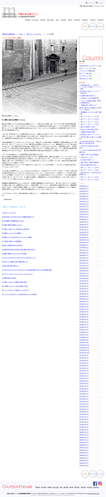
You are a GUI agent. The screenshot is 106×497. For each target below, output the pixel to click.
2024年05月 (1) (83, 222)
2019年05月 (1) (83, 317)
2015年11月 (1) (83, 386)
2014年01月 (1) (83, 409)
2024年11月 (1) (83, 217)
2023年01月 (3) (83, 242)
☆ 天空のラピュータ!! (86, 157)
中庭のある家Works (8, 34)
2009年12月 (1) (83, 432)
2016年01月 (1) (83, 383)
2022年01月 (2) (83, 263)
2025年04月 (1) (83, 206)
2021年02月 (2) (83, 286)
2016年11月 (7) (83, 376)
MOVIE (70, 20)
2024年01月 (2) (83, 227)
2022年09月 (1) (83, 245)
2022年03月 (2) (83, 258)
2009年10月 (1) (83, 437)
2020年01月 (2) (83, 304)
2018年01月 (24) (84, 350)
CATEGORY (92, 26)
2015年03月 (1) (83, 399)
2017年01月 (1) (83, 371)
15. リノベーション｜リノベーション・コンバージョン (17, 274)
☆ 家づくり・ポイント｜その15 (89, 167)
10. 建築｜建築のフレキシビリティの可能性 (14, 253)
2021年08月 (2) (83, 271)
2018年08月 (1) (83, 332)
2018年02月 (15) (84, 348)
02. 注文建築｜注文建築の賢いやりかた (13, 221)
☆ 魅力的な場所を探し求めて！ (89, 165)
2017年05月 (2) (83, 365)
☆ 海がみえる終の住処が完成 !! (88, 129)
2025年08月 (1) (83, 199)
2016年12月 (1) (83, 373)
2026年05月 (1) (83, 186)
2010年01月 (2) (83, 430)
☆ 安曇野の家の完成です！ (87, 96)
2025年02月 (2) (83, 212)
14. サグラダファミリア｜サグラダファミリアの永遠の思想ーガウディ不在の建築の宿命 (27, 270)
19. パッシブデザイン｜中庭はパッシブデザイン (15, 290)
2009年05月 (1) (83, 442)
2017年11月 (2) (83, 355)
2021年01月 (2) (83, 288)
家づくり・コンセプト (34, 34)
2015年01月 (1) (83, 401)
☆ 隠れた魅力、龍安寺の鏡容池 (89, 162)
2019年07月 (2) (83, 312)
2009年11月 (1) (83, 435)
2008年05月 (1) (83, 455)
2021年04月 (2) (83, 281)
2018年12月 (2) (83, 327)
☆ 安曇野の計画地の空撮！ (87, 132)
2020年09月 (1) (83, 294)
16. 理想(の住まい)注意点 (9, 278)
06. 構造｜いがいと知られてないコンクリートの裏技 (17, 237)
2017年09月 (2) (83, 360)
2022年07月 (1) (83, 250)
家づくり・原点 (84, 73)
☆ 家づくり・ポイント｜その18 (89, 119)
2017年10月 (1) (83, 358)
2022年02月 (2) (83, 260)
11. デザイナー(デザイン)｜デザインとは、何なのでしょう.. (19, 257)
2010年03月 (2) (83, 427)
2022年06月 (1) (83, 253)
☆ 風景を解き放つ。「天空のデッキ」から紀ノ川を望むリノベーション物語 (90, 87)
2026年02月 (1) (83, 191)
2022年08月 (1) (83, 247)
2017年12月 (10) (84, 353)
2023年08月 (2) (83, 235)
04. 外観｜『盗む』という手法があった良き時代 (15, 229)
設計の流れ (50, 20)
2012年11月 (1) (83, 417)
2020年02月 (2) (83, 301)
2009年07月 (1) (83, 440)
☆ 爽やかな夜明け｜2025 (87, 127)
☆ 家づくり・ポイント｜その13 (89, 177)
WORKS (27, 20)
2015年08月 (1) (83, 394)
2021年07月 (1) (83, 273)
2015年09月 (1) (83, 391)
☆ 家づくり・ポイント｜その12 (89, 179)
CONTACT (101, 20)
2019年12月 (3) (83, 306)
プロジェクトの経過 (85, 71)
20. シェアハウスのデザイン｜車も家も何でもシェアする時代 (19, 294)
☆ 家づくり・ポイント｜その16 (89, 124)
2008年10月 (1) (83, 450)
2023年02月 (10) (84, 240)
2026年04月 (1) (83, 189)
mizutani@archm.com (93, 493)
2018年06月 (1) (83, 337)
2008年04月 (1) (83, 458)
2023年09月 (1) (83, 232)
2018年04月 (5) (83, 342)
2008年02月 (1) (83, 460)
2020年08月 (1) (83, 296)
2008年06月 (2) (83, 453)
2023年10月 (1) (83, 230)
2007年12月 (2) (83, 465)
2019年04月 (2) (83, 319)
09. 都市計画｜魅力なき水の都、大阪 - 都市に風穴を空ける (18, 249)
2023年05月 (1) (83, 237)
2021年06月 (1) (83, 276)
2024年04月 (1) (83, 224)
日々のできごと (84, 76)
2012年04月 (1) (83, 419)
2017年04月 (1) (83, 368)
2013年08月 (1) (83, 412)
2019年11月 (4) (83, 309)
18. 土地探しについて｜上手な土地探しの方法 (15, 286)
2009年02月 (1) (83, 445)
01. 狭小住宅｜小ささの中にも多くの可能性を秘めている (18, 217)
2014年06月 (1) (83, 406)
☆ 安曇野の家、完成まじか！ (88, 105)
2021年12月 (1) (83, 265)
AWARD (42, 20)
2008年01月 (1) (83, 463)
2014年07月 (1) (83, 404)
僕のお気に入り (84, 78)
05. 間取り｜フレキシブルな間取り (12, 233)
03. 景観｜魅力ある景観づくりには (12, 225)
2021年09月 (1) (83, 268)
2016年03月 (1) (83, 381)
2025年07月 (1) (83, 201)
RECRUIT (77, 20)
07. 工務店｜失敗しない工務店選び (12, 241)
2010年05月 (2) (83, 422)
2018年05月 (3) (83, 340)
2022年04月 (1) (83, 255)
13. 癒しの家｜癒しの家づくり (10, 265)
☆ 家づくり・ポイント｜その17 (89, 122)
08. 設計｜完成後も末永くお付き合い (12, 245)
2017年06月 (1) (83, 363)
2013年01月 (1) (83, 414)
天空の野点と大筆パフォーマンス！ (90, 134)
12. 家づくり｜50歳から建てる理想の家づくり (15, 261)
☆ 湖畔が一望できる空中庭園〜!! (89, 154)
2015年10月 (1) (83, 389)
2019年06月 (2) (83, 314)
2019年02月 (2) (83, 322)
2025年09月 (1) (83, 196)
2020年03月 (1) (83, 299)
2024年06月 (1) (83, 219)
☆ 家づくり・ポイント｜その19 (89, 116)
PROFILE (85, 20)
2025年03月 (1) (83, 209)
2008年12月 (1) (83, 447)
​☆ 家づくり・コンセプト (9, 212)
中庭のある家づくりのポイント (88, 66)
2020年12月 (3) (83, 291)
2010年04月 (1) (83, 424)
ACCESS (92, 20)
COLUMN (35, 20)
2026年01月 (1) (83, 194)
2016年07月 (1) (83, 378)
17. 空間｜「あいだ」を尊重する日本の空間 (14, 282)
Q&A (57, 20)
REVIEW (63, 20)
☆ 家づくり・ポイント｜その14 (89, 170)
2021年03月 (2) (83, 283)
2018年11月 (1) (83, 330)
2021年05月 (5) (83, 278)
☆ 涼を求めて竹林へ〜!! (86, 160)
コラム (21, 34)
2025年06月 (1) (83, 204)
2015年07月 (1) (83, 396)
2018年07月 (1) (83, 335)
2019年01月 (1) (83, 324)
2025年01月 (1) (83, 214)
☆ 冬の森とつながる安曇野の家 (89, 98)
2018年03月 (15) (84, 345)
